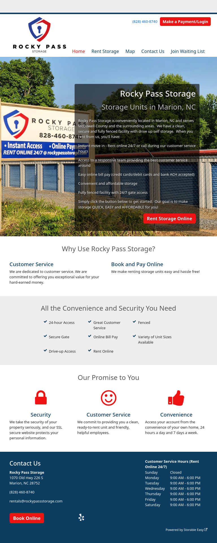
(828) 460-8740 (145, 21)
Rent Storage (105, 51)
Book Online (26, 518)
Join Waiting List (188, 51)
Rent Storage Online (169, 218)
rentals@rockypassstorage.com (36, 501)
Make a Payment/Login (185, 21)
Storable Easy (195, 530)
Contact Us (152, 51)
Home (78, 51)
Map (130, 51)
